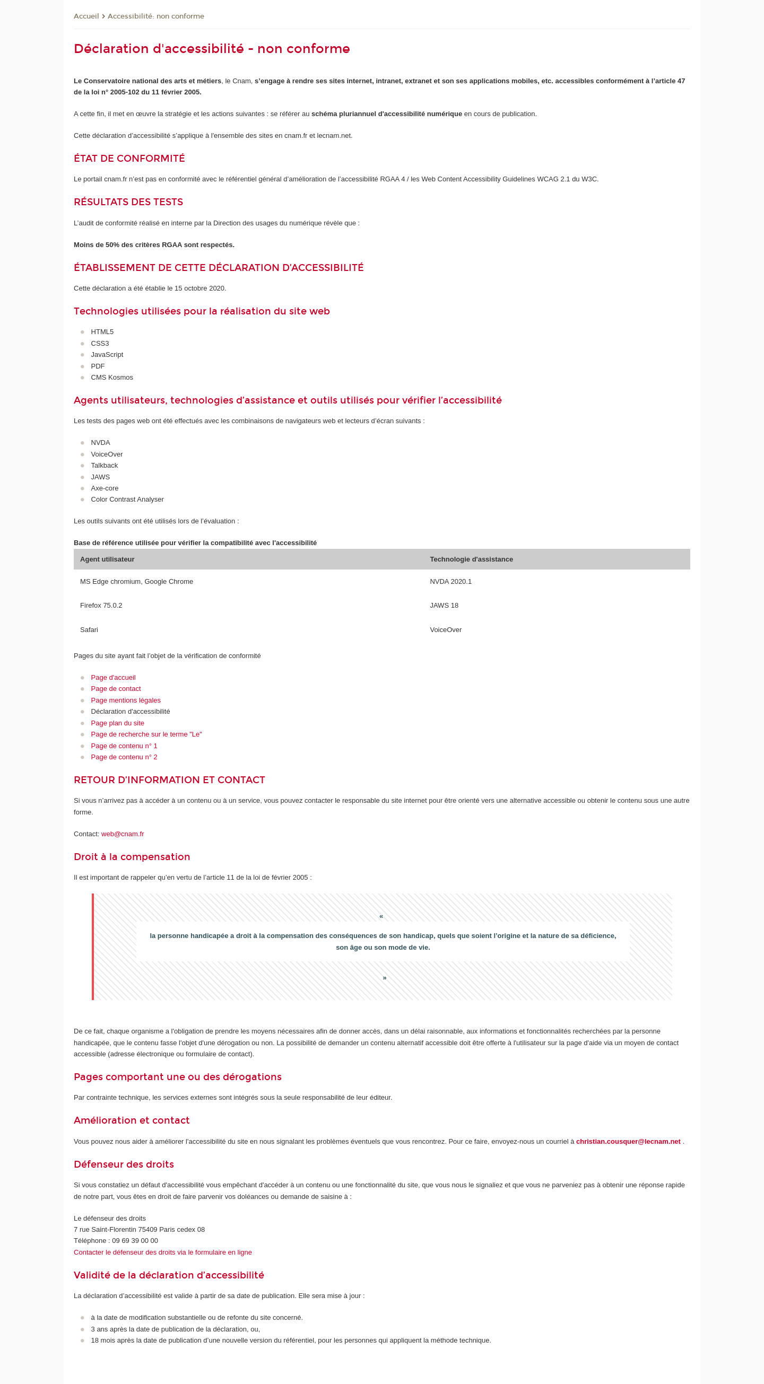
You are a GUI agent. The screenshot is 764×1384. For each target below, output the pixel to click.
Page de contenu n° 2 (124, 757)
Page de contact (116, 689)
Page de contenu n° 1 (124, 746)
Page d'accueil (113, 677)
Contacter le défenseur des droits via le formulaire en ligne (163, 1252)
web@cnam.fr (122, 834)
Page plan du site (117, 723)
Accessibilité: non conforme (156, 16)
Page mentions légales (126, 700)
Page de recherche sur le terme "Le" (146, 734)
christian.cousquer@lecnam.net (628, 1141)
